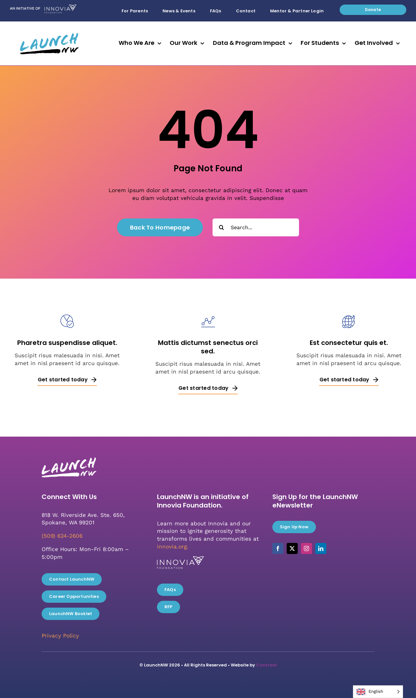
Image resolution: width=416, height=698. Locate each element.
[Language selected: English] (378, 691)
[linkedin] (320, 548)
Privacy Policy (60, 635)
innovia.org (172, 546)
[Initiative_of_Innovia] (43, 7)
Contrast (266, 665)
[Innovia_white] (180, 559)
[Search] (221, 227)
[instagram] (306, 548)
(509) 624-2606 (62, 536)
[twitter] (292, 548)
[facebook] (277, 548)
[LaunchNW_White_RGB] (68, 455)
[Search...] (256, 227)
